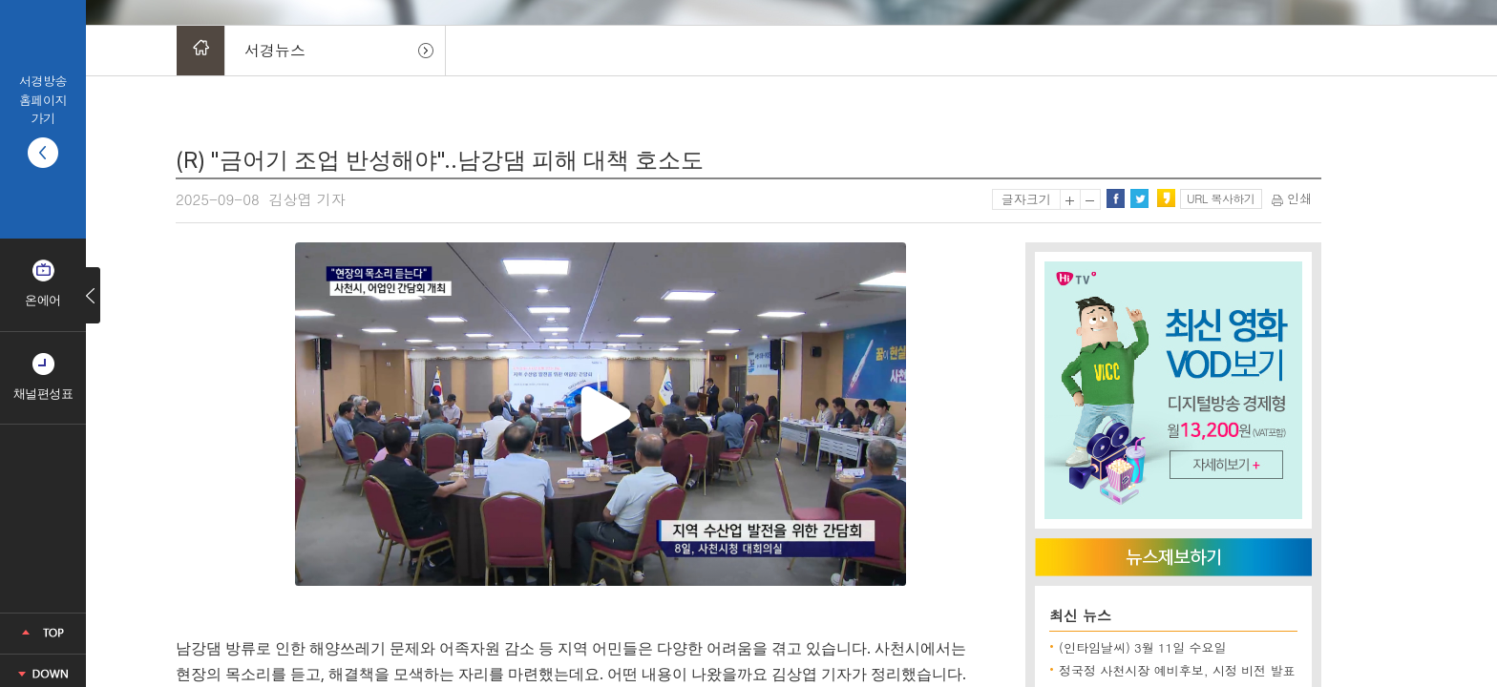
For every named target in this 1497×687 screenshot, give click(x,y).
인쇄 (1292, 198)
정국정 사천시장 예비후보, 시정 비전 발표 (1177, 670)
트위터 (1139, 198)
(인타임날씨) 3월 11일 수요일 (1143, 647)
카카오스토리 (1165, 198)
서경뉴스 (275, 50)
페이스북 (1115, 198)
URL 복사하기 (1221, 198)
